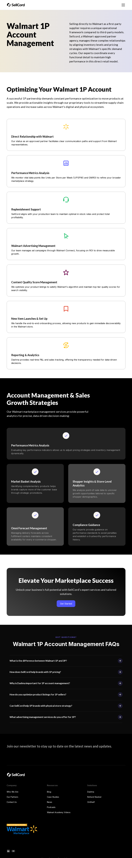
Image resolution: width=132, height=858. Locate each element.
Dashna (90, 792)
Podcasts (51, 807)
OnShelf (91, 802)
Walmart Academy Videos (58, 812)
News (49, 802)
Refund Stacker (94, 797)
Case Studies (53, 797)
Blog (49, 792)
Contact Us (12, 802)
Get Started (66, 603)
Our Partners (12, 797)
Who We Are (12, 792)
